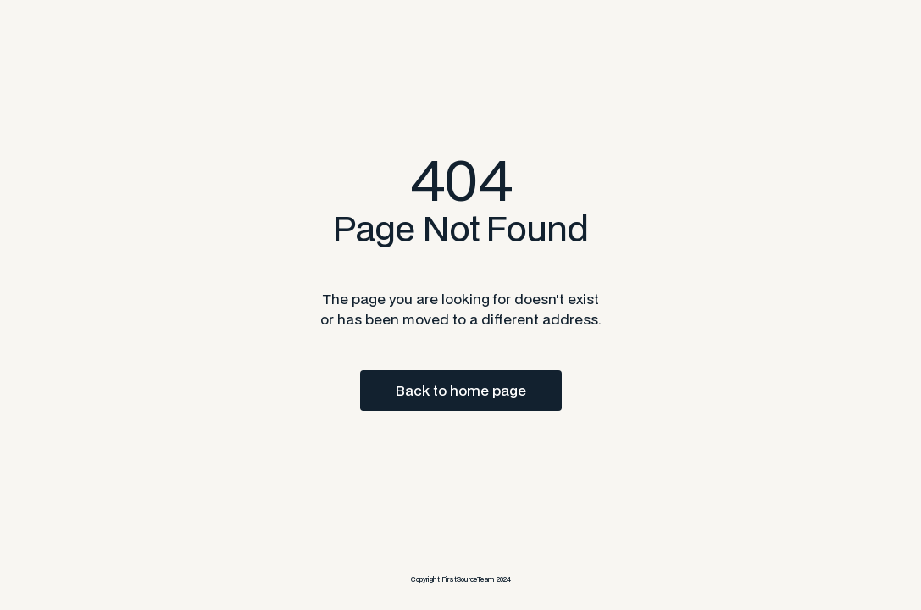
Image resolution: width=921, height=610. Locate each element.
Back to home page (461, 390)
